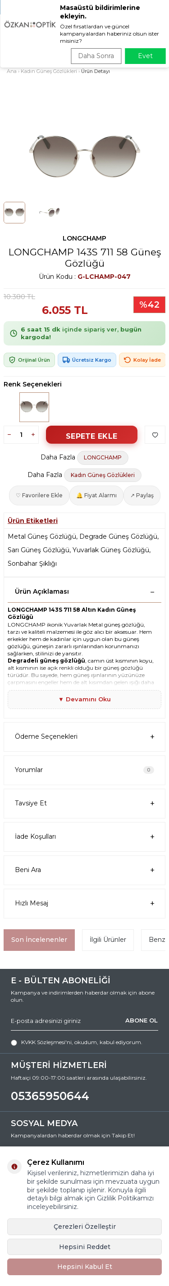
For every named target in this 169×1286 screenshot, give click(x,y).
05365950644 (50, 1096)
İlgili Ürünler (108, 940)
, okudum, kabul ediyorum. (76, 1042)
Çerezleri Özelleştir (85, 1226)
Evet (145, 56)
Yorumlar (84, 770)
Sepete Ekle (91, 436)
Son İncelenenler (39, 940)
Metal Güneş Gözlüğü (42, 536)
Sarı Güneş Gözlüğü (38, 550)
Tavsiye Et (84, 803)
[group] (84, 158)
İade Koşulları (84, 836)
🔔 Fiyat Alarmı (96, 495)
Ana (12, 71)
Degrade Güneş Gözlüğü (118, 536)
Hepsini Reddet (84, 1247)
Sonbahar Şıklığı (32, 563)
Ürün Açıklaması (84, 591)
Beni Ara (84, 870)
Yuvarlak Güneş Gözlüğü (111, 550)
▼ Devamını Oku (84, 699)
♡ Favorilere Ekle (39, 495)
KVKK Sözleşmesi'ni (46, 1042)
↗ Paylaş (142, 495)
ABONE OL (141, 1020)
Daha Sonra (96, 56)
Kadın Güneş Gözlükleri (49, 71)
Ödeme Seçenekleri (84, 736)
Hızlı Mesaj (84, 903)
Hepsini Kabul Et (84, 1267)
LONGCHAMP (84, 238)
